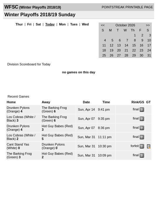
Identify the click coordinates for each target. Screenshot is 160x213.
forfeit (135, 146)
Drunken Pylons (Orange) (18, 109)
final (136, 109)
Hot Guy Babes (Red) (57, 126)
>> (148, 25)
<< (103, 25)
